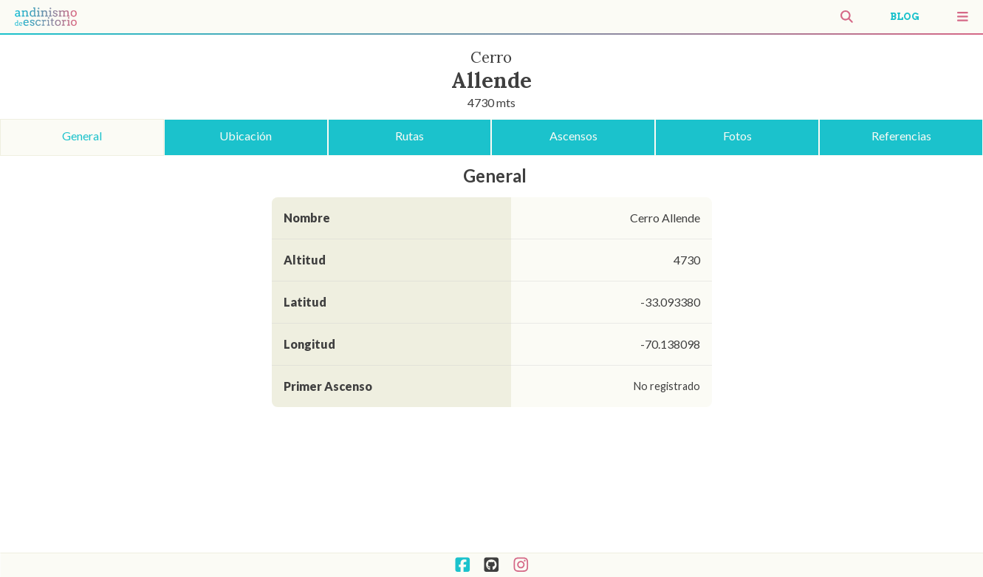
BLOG (904, 16)
